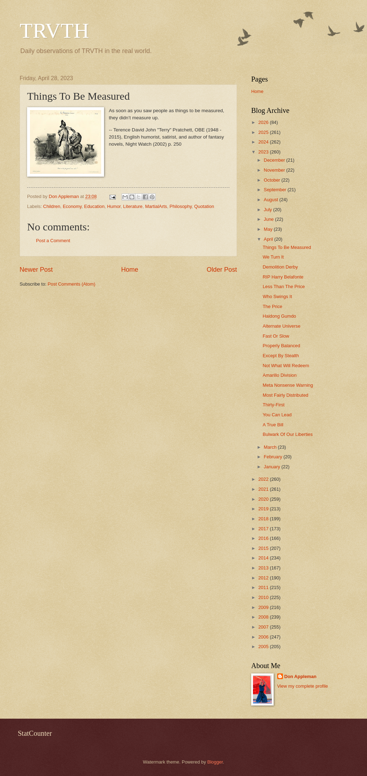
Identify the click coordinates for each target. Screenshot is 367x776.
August (271, 199)
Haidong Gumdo (279, 316)
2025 (264, 132)
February (273, 456)
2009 (264, 607)
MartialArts (156, 206)
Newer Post (36, 269)
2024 (264, 142)
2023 (264, 152)
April (269, 239)
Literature (133, 206)
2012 (264, 577)
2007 (264, 627)
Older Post (222, 269)
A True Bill (273, 424)
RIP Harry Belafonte (283, 277)
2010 (264, 597)
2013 (264, 568)
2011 (264, 587)
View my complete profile (302, 686)
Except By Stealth (281, 355)
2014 (264, 558)
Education (94, 206)
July (268, 209)
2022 (264, 479)
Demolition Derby (280, 267)
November (275, 170)
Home (129, 269)
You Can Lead (277, 414)
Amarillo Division (279, 375)
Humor (114, 206)
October (272, 180)
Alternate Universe (281, 326)
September (276, 189)
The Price (272, 306)
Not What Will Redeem (286, 365)
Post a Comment (53, 240)
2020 (264, 499)
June (269, 219)
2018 (264, 518)
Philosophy (181, 206)
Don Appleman (300, 676)
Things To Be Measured (287, 247)
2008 (264, 617)
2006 (264, 637)
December (275, 160)
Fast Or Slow (276, 336)
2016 (264, 538)
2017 (264, 528)
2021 (264, 489)
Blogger (215, 762)
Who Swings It (277, 296)
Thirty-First (274, 404)
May (269, 229)
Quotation (204, 206)
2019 (264, 508)
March (271, 447)
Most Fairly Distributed (285, 395)
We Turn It (273, 257)
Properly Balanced (281, 345)
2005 (264, 646)
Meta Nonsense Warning (288, 385)
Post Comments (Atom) (71, 284)
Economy (72, 206)
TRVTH (54, 30)
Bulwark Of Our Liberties (287, 434)
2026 (264, 122)
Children (51, 206)
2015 (264, 548)
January (272, 466)
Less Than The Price (284, 286)
